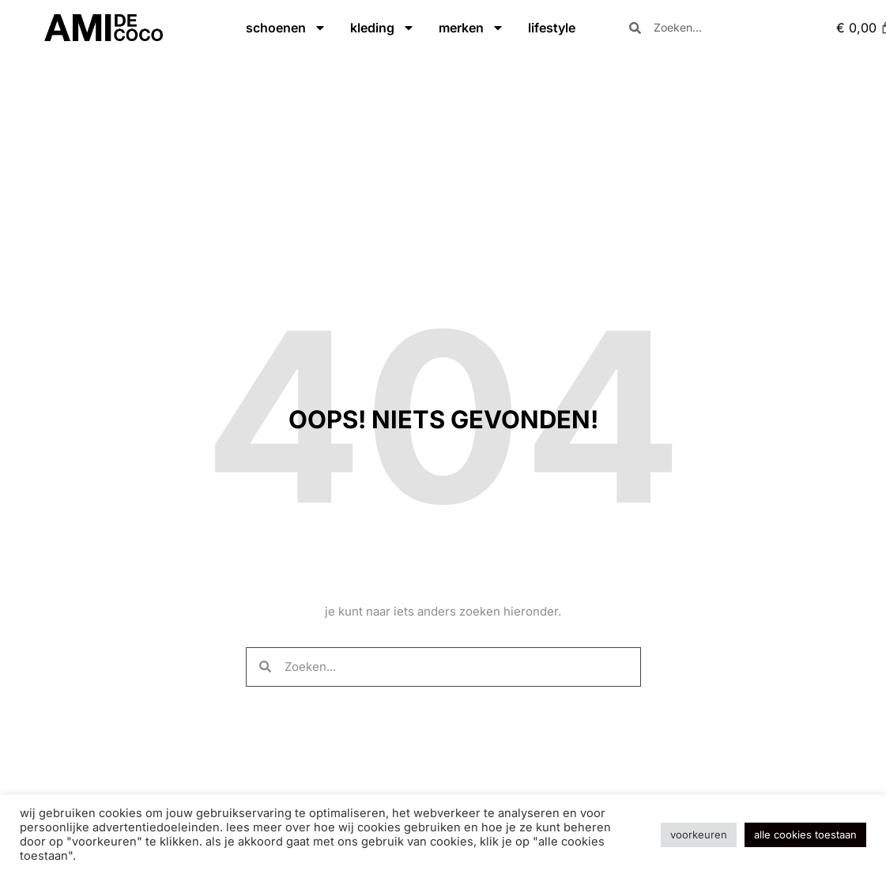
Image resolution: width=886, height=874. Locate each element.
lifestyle (551, 28)
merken (471, 27)
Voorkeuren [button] (698, 834)
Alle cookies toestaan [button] (805, 834)
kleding (382, 27)
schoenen (286, 27)
